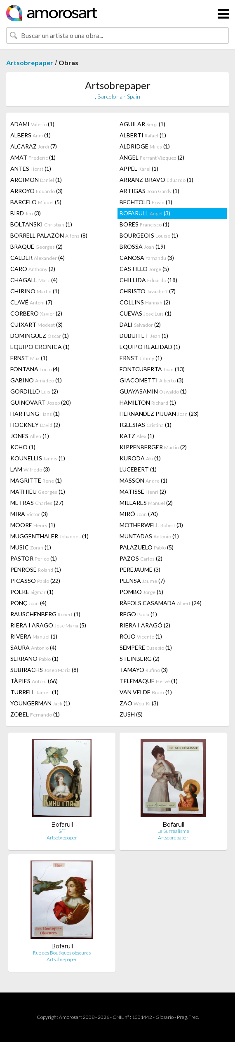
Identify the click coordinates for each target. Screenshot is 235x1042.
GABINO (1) (36, 380)
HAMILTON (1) (148, 402)
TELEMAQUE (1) (149, 680)
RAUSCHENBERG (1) (45, 614)
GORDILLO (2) (34, 391)
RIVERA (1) (33, 636)
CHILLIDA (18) (148, 279)
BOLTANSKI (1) (41, 224)
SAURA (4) (33, 647)
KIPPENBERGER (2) (153, 446)
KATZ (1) (137, 435)
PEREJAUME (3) (140, 569)
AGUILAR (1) (142, 123)
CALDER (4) (37, 257)
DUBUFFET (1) (144, 335)
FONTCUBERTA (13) (152, 368)
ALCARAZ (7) (33, 146)
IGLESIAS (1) (146, 424)
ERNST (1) (28, 357)
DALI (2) (140, 324)
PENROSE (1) (35, 569)
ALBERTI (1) (143, 135)
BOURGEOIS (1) (149, 235)
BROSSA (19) (142, 246)
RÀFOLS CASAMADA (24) (161, 602)
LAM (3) (30, 469)
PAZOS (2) (141, 558)
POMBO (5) (141, 591)
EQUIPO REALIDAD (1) (150, 346)
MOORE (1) (32, 524)
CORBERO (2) (36, 313)
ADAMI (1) (32, 123)
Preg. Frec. (188, 1017)
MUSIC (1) (30, 547)
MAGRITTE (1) (36, 480)
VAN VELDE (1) (146, 691)
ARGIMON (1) (36, 179)
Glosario (164, 1017)
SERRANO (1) (34, 658)
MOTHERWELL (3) (151, 524)
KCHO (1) (22, 446)
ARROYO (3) (36, 190)
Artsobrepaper (29, 62)
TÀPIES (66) (34, 680)
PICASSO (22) (35, 580)
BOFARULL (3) (145, 213)
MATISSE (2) (143, 491)
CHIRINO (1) (34, 291)
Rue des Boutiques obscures (62, 953)
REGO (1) (138, 614)
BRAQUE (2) (36, 246)
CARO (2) (32, 268)
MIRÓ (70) (139, 513)
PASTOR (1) (33, 558)
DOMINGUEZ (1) (39, 335)
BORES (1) (144, 224)
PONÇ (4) (28, 602)
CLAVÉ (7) (31, 302)
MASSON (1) (143, 480)
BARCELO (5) (35, 201)
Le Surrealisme (173, 831)
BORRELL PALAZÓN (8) (48, 235)
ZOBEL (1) (35, 714)
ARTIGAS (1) (149, 190)
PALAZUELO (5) (147, 547)
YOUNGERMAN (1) (40, 703)
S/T (62, 831)
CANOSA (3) (147, 257)
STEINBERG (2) (140, 658)
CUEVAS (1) (146, 313)
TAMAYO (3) (144, 669)
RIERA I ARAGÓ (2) (145, 625)
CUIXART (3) (36, 324)
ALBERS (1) (30, 135)
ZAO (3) (139, 703)
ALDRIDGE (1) (145, 146)
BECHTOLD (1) (146, 201)
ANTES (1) (30, 168)
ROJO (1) (141, 636)
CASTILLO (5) (144, 268)
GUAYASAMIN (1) (153, 391)
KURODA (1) (140, 458)
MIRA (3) (29, 513)
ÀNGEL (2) (152, 157)
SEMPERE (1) (146, 647)
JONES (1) (29, 435)
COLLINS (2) (145, 302)
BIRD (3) (25, 213)
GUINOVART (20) (40, 402)
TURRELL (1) (34, 691)
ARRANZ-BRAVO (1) (156, 179)
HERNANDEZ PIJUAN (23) (159, 413)
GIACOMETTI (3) (151, 380)
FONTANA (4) (34, 368)
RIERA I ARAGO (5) (48, 625)
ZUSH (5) (131, 714)
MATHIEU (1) (37, 491)
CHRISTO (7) (148, 291)
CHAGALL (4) (34, 279)
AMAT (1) (33, 157)
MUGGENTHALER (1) (49, 536)
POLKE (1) (32, 591)
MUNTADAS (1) (149, 536)
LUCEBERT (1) (138, 469)
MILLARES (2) (146, 502)
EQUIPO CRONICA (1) (40, 346)
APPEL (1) (139, 168)
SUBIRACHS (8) (44, 669)
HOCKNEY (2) (35, 424)
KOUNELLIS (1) (37, 458)
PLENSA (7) (142, 580)
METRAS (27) (36, 502)
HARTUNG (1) (35, 413)
